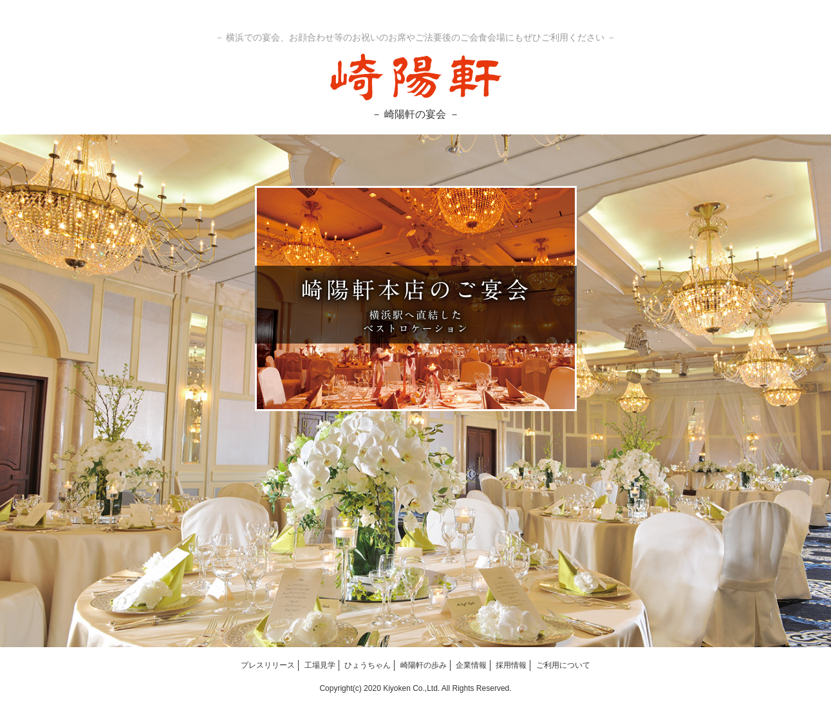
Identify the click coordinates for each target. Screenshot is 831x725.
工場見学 (319, 665)
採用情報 (511, 665)
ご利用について (563, 665)
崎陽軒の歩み (423, 665)
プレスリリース (268, 665)
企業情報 (471, 665)
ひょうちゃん (367, 665)
